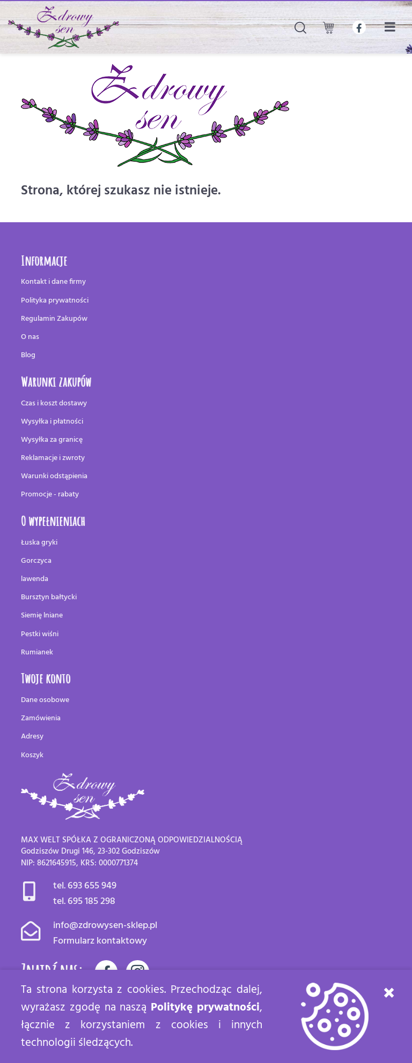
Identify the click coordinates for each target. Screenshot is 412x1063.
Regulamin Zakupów (54, 319)
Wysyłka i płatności (52, 422)
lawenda (34, 579)
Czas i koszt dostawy (54, 403)
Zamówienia (41, 718)
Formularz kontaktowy (100, 941)
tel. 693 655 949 (84, 886)
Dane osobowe (45, 700)
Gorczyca (36, 561)
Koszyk (32, 755)
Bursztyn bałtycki (49, 597)
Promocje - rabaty (50, 494)
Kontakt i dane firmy (53, 282)
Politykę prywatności (205, 1007)
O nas (30, 337)
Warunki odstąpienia (54, 476)
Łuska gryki (39, 543)
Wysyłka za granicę (52, 440)
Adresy (32, 736)
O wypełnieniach (53, 520)
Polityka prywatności (55, 301)
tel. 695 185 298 (84, 901)
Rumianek (37, 652)
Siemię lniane (42, 615)
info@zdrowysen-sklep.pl (105, 925)
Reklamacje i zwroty (53, 458)
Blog (28, 355)
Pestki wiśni (39, 634)
